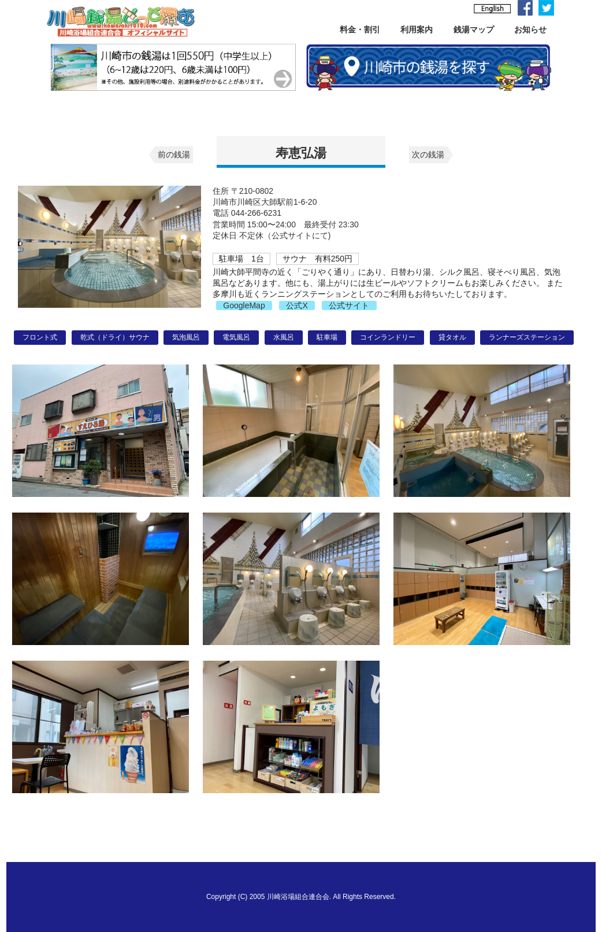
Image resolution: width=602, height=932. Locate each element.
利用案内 (416, 29)
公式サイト (349, 305)
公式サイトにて (300, 235)
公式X (296, 305)
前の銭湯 (174, 154)
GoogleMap (244, 305)
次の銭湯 (428, 154)
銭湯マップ (474, 29)
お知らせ (530, 29)
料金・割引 (360, 29)
